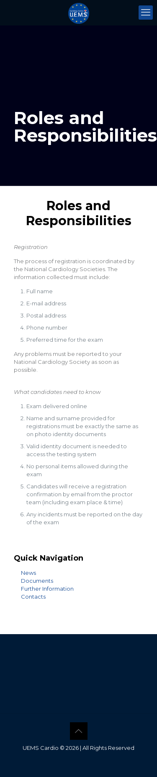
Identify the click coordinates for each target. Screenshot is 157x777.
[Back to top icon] (79, 731)
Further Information (47, 588)
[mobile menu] (146, 12)
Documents (37, 580)
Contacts (33, 596)
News (28, 572)
